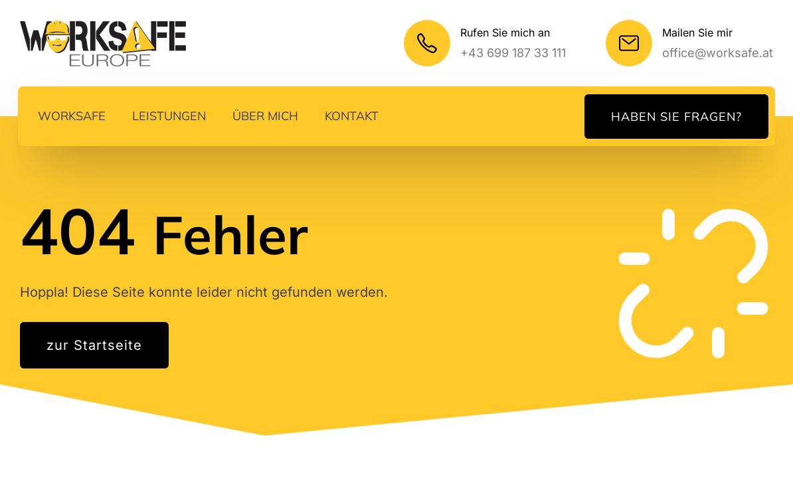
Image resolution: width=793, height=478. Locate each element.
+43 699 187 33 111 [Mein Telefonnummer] (513, 53)
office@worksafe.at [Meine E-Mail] (717, 53)
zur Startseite (94, 345)
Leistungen (169, 115)
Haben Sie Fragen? (676, 116)
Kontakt (352, 115)
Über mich (265, 115)
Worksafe (72, 115)
